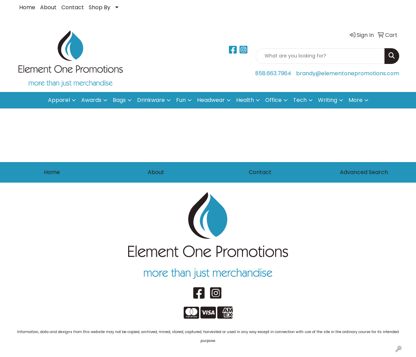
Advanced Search (364, 172)
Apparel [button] (59, 100)
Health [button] (245, 100)
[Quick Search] (320, 56)
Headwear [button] (211, 100)
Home (27, 7)
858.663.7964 (273, 73)
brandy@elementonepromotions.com (347, 73)
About (48, 7)
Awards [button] (91, 100)
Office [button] (273, 100)
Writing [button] (327, 100)
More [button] (355, 100)
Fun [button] (181, 100)
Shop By (99, 7)
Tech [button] (300, 100)
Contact (72, 7)
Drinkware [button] (151, 100)
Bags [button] (119, 100)
